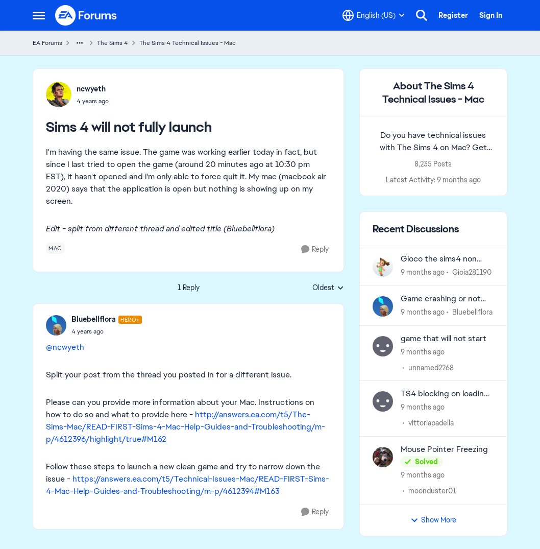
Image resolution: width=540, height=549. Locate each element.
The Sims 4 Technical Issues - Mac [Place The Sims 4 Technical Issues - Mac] (187, 43)
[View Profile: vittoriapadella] (383, 401)
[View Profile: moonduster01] (383, 457)
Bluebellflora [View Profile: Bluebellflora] (93, 319)
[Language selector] (373, 15)
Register (453, 15)
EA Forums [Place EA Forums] (47, 43)
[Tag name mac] (55, 248)
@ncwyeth (65, 347)
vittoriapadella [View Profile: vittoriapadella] (431, 422)
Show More (433, 519)
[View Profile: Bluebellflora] (56, 325)
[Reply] (315, 249)
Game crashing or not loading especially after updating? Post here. (443, 299)
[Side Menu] (39, 15)
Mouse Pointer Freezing (444, 449)
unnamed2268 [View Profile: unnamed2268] (431, 367)
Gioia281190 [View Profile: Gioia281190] (472, 272)
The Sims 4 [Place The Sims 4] (112, 43)
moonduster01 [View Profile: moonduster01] (432, 490)
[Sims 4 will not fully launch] (106, 331)
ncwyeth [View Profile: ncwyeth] (91, 88)
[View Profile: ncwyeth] (58, 94)
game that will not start (443, 338)
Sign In (490, 15)
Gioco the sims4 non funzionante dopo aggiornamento (439, 259)
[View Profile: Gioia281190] (383, 266)
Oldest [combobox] (328, 288)
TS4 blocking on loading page (445, 394)
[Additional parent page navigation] (79, 43)
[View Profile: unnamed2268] (383, 346)
